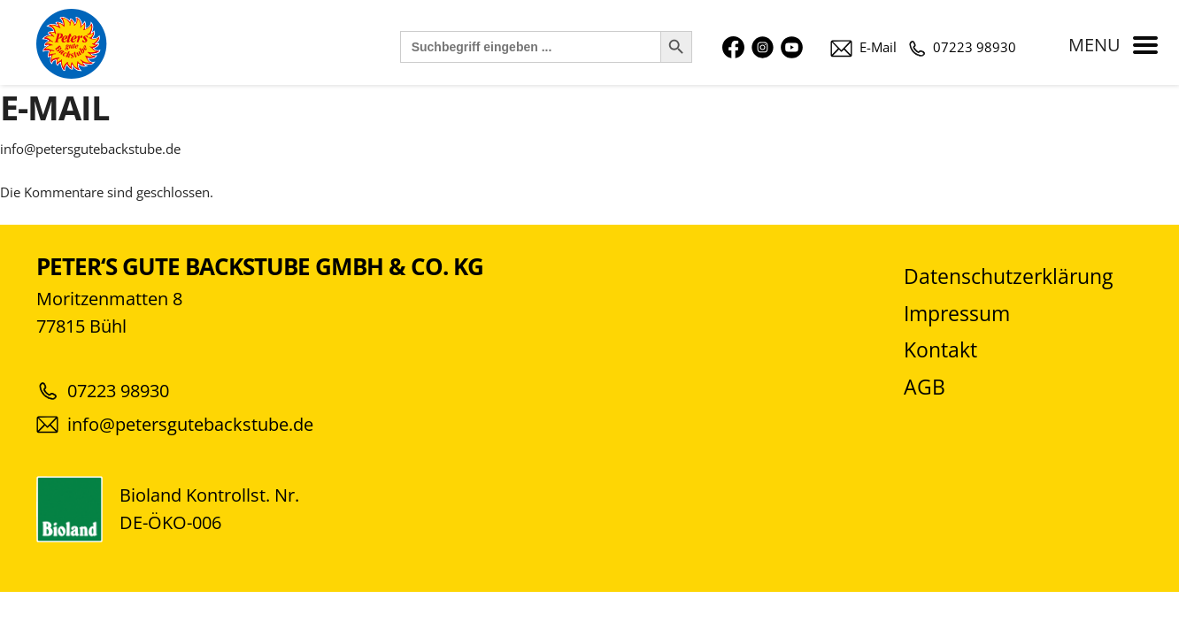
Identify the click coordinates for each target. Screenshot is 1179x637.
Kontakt (940, 350)
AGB (924, 387)
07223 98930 (962, 47)
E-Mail (863, 47)
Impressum (957, 313)
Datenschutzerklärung (1008, 276)
